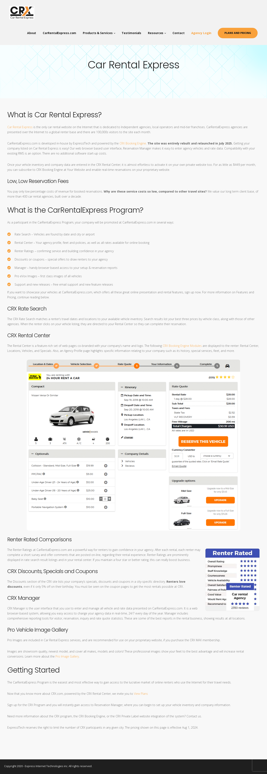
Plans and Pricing (240, 31)
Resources (157, 31)
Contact (180, 31)
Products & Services (100, 31)
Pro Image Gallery (67, 656)
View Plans (141, 694)
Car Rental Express (20, 127)
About (33, 31)
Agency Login (203, 31)
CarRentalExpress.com (61, 31)
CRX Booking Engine (133, 143)
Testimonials (133, 31)
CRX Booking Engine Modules (182, 346)
